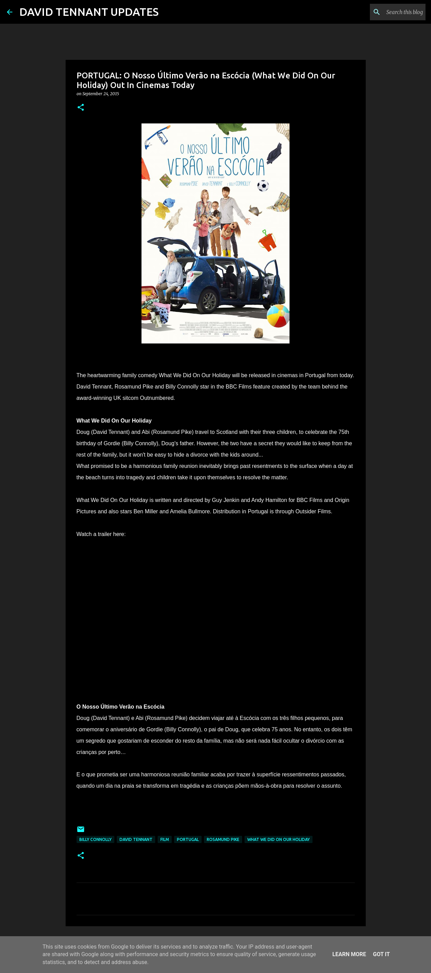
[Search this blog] (389, 12)
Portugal (188, 839)
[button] (81, 107)
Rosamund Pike (223, 839)
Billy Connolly (95, 839)
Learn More (349, 954)
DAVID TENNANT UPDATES (89, 12)
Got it (381, 954)
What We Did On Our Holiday (278, 839)
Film (164, 839)
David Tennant (136, 839)
